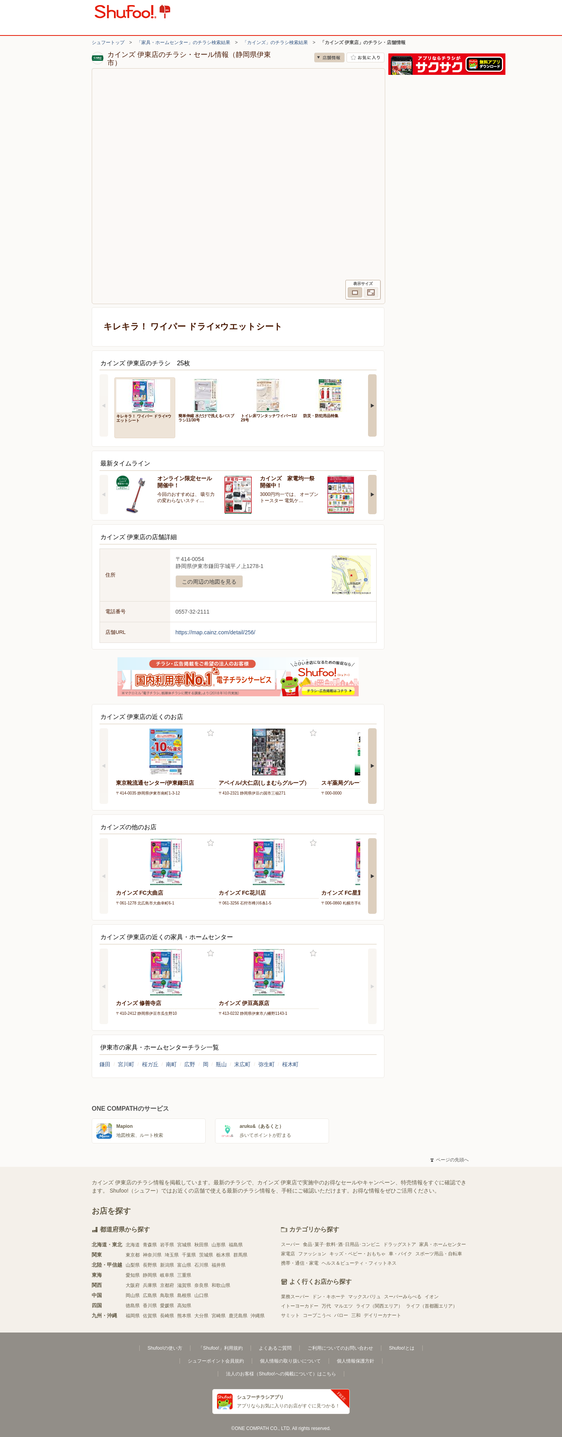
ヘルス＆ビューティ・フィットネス (359, 1263)
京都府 (167, 1285)
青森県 (150, 1245)
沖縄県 (258, 1315)
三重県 (184, 1275)
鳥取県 (167, 1295)
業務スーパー (295, 1296)
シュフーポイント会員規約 (216, 1361)
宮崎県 (219, 1315)
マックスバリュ (364, 1296)
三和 (356, 1315)
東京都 (133, 1255)
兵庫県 (150, 1285)
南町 (171, 1064)
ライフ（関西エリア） (379, 1306)
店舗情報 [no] (329, 57)
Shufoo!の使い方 (165, 1348)
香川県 (150, 1305)
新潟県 (167, 1265)
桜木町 (290, 1064)
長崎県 (167, 1315)
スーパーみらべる (403, 1296)
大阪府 (133, 1285)
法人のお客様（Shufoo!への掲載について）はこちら (281, 1374)
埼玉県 (172, 1255)
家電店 (288, 1253)
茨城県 (206, 1255)
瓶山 (221, 1064)
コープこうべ (317, 1315)
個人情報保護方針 (355, 1361)
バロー (341, 1315)
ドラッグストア (399, 1244)
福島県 (236, 1245)
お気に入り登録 (210, 733)
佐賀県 (150, 1315)
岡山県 (133, 1295)
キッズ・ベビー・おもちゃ (357, 1253)
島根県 (184, 1295)
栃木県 (223, 1255)
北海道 (133, 1245)
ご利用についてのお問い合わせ (340, 1348)
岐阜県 (167, 1275)
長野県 (150, 1265)
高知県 (184, 1305)
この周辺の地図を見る (209, 582)
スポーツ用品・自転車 (438, 1253)
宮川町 (126, 1064)
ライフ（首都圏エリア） (431, 1306)
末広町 (242, 1064)
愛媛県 (167, 1305)
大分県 (201, 1315)
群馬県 (240, 1255)
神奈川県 (152, 1255)
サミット (290, 1315)
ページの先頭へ (449, 1160)
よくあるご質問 (275, 1348)
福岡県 (133, 1315)
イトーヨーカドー (299, 1306)
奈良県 (201, 1285)
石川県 (201, 1265)
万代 (326, 1306)
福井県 (219, 1265)
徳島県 (133, 1305)
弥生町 (266, 1064)
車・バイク (400, 1253)
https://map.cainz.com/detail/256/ (216, 632)
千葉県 (189, 1255)
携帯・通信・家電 (299, 1263)
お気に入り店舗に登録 (365, 57)
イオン (432, 1296)
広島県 (150, 1295)
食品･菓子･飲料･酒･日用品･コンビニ (341, 1244)
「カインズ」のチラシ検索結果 (275, 42)
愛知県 (133, 1275)
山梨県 (133, 1265)
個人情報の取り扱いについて (290, 1361)
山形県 (219, 1245)
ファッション (312, 1253)
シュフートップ (108, 42)
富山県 (184, 1265)
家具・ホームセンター (442, 1244)
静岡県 (150, 1275)
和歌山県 (221, 1285)
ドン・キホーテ (328, 1296)
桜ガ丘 (150, 1064)
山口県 (201, 1295)
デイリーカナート (382, 1315)
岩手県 (167, 1245)
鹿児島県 (238, 1315)
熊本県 (184, 1315)
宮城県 (184, 1245)
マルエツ (343, 1306)
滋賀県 (184, 1285)
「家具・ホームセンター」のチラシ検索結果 (183, 42)
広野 (189, 1064)
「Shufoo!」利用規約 (220, 1348)
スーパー (290, 1244)
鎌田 (105, 1064)
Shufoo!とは (401, 1348)
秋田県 (201, 1245)
